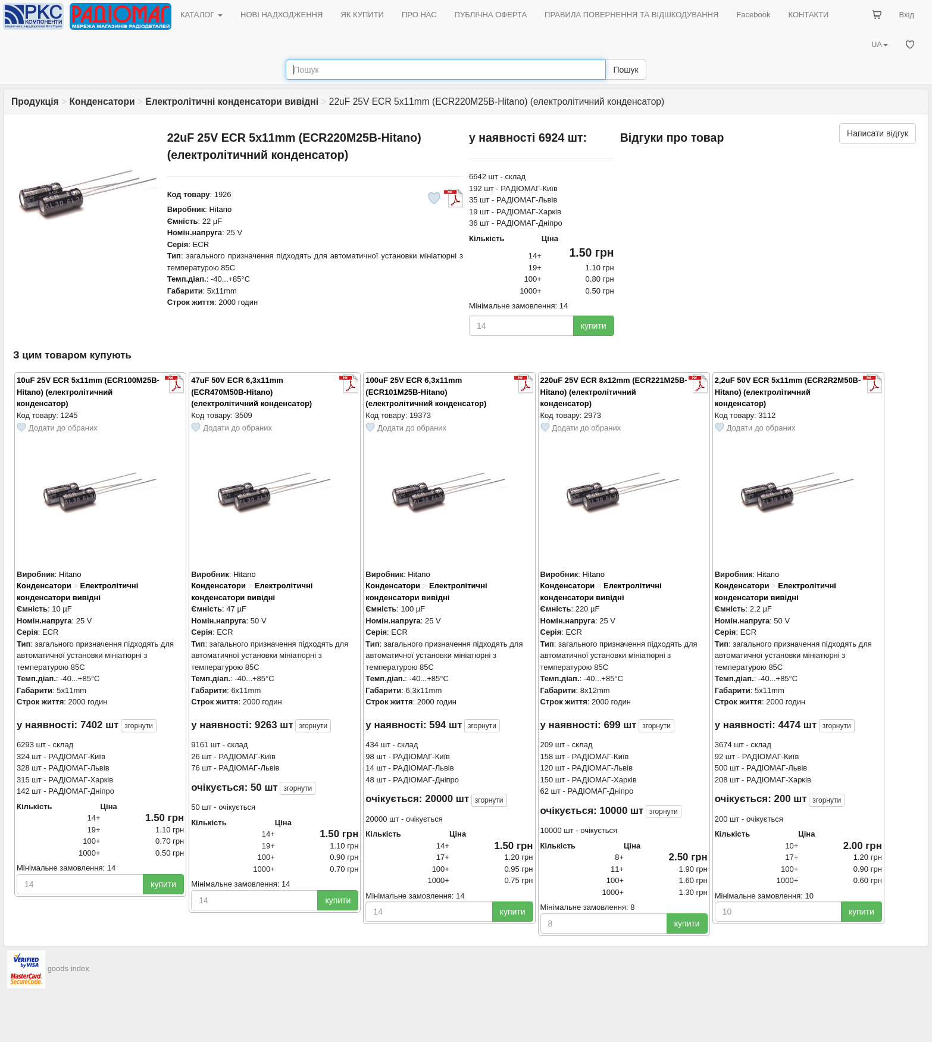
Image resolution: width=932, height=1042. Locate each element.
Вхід (907, 14)
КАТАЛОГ (201, 14)
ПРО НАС (419, 14)
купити (593, 325)
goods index (68, 968)
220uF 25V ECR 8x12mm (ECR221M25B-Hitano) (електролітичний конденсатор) (613, 392)
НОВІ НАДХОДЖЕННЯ (281, 14)
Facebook (753, 14)
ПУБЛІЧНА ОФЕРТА (491, 14)
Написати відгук (877, 133)
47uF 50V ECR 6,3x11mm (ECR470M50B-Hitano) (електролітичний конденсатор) (251, 392)
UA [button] (879, 44)
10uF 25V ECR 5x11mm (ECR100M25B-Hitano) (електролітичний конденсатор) (88, 392)
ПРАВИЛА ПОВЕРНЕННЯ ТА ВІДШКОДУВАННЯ (631, 14)
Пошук (625, 69)
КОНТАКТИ (808, 14)
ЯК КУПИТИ (362, 14)
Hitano (220, 209)
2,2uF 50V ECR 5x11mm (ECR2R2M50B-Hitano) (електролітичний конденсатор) (788, 392)
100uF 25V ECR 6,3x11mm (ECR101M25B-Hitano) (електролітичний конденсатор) (425, 392)
